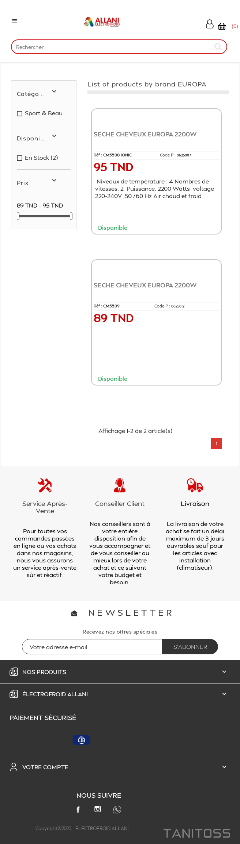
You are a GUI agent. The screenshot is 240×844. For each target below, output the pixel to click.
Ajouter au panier (159, 241)
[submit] (218, 46)
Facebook (79, 811)
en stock (41, 157)
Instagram (99, 810)
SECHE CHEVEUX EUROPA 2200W (145, 134)
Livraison (195, 503)
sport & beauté (46, 113)
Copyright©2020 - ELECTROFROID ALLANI (81, 828)
